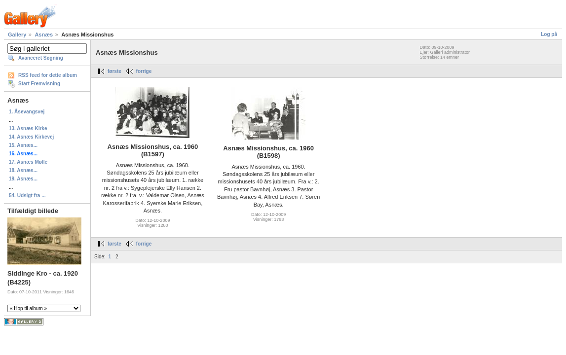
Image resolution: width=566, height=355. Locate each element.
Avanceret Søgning (40, 58)
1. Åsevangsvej (26, 111)
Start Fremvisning (39, 83)
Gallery (17, 34)
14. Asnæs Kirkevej (31, 137)
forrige (144, 71)
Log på (549, 34)
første (114, 71)
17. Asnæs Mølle (28, 162)
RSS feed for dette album (47, 75)
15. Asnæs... (23, 145)
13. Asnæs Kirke (28, 128)
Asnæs (44, 34)
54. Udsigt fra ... (27, 195)
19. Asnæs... (23, 178)
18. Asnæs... (23, 170)
